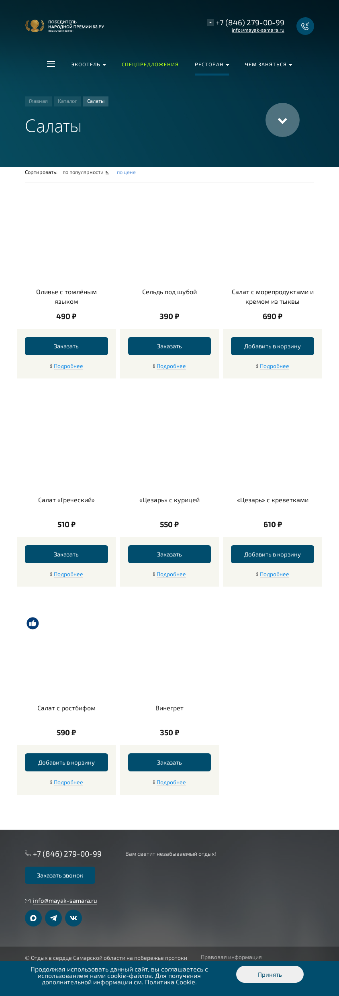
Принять (270, 974)
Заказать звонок (60, 875)
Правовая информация (231, 957)
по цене (126, 172)
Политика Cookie (170, 982)
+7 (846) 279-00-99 (250, 22)
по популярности (84, 172)
